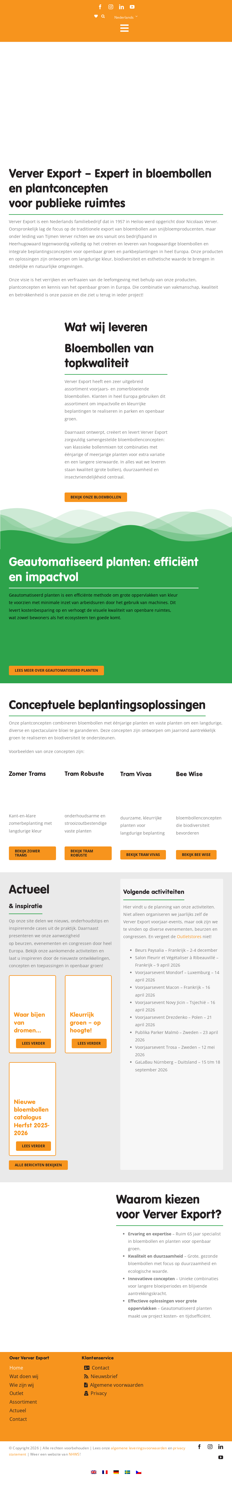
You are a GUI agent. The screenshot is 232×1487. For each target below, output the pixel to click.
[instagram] (110, 6)
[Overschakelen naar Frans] (105, 1472)
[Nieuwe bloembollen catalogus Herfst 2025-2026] (32, 1066)
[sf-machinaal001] (35, 629)
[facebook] (100, 6)
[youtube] (132, 6)
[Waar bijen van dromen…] (32, 979)
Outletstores (189, 936)
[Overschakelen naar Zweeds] (127, 1472)
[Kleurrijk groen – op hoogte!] (88, 979)
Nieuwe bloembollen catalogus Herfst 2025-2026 (31, 1117)
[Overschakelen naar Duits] (116, 1472)
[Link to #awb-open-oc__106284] (169, 28)
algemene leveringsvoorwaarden (139, 1448)
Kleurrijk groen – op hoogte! (85, 1022)
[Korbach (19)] (143, 784)
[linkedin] (121, 6)
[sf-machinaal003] (153, 629)
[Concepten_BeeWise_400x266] (199, 784)
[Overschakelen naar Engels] (93, 1472)
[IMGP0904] (88, 782)
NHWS (74, 1454)
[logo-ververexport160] (21, 30)
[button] (103, 16)
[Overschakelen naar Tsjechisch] (138, 1472)
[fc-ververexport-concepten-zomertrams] (32, 782)
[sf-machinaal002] (94, 629)
